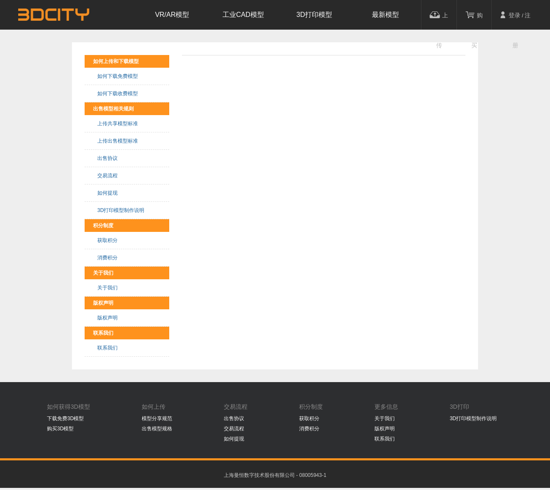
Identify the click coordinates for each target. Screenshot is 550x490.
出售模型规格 (157, 429)
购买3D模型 (60, 429)
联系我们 (107, 348)
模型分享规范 (157, 418)
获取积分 (107, 240)
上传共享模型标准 (117, 124)
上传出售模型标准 (117, 141)
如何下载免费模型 (117, 76)
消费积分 (107, 258)
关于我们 (107, 288)
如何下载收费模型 (117, 93)
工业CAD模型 (243, 14)
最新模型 (385, 14)
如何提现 (107, 193)
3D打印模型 (314, 14)
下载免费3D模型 (65, 418)
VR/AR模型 (172, 14)
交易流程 (107, 176)
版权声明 (107, 318)
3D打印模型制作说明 (120, 210)
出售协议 (107, 158)
